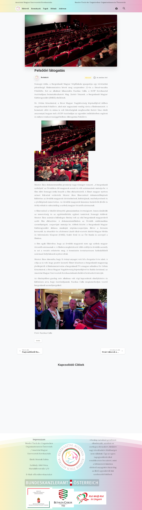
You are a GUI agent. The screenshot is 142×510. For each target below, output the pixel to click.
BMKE (38, 341)
